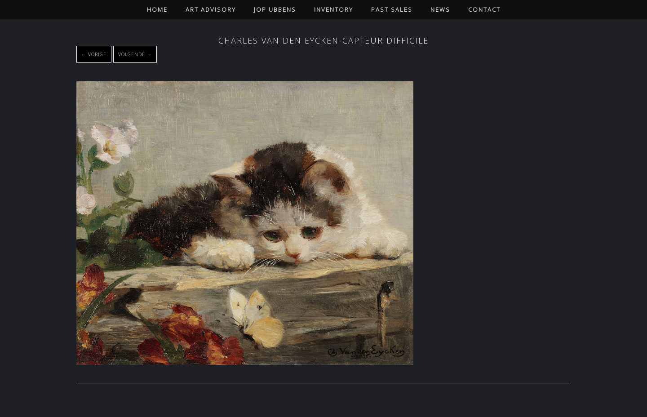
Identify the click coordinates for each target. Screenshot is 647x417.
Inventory (333, 9)
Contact (484, 9)
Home (157, 9)
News (440, 9)
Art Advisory (211, 9)
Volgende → (135, 54)
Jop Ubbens (275, 9)
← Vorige (93, 54)
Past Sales (391, 9)
